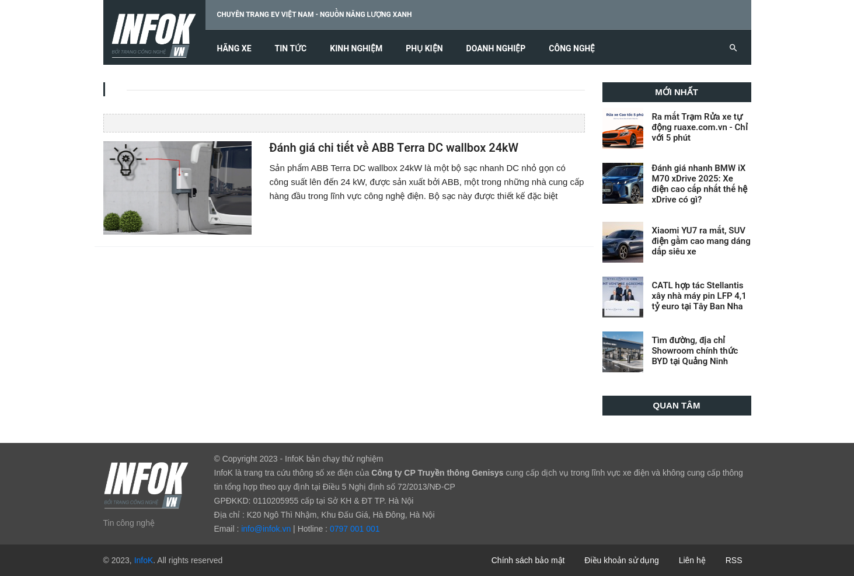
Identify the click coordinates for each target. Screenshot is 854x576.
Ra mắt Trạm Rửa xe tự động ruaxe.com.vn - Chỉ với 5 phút (700, 127)
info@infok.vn (266, 528)
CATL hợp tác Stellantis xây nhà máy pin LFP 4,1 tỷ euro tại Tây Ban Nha (699, 296)
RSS (734, 560)
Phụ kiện (424, 49)
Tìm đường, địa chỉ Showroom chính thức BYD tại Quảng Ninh (695, 351)
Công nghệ (572, 49)
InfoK (144, 560)
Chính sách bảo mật (528, 560)
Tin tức (291, 49)
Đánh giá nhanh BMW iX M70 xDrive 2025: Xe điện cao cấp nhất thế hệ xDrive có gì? (700, 184)
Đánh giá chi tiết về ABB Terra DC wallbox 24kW (393, 147)
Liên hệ (692, 560)
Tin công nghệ (129, 523)
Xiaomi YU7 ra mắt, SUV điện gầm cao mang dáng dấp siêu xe (701, 241)
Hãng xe (234, 49)
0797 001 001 (355, 528)
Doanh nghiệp (496, 49)
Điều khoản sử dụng (621, 560)
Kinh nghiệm (356, 49)
